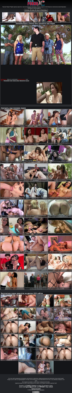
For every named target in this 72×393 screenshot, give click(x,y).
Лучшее (33, 10)
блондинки (7, 80)
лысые (27, 80)
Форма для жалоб (36, 388)
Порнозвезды (44, 10)
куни (11, 80)
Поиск (38, 10)
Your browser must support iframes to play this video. (36, 51)
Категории (27, 10)
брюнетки (22, 80)
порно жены (16, 80)
